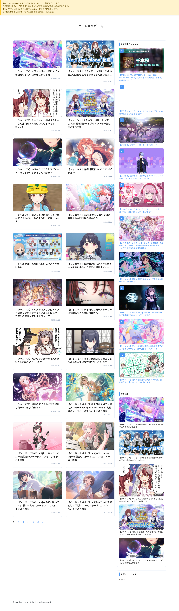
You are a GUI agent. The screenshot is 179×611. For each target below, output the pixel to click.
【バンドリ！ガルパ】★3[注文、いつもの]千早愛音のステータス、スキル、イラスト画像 (89, 456)
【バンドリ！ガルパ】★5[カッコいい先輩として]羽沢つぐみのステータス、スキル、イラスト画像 (90, 505)
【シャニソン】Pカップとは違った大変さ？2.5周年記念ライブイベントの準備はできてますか (89, 123)
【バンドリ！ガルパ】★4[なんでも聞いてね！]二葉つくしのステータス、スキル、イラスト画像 (37, 505)
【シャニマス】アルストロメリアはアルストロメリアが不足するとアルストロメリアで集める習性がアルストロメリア (37, 313)
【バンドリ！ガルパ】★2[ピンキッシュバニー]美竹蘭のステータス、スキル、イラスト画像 (37, 456)
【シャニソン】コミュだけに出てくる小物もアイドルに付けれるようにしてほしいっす (37, 218)
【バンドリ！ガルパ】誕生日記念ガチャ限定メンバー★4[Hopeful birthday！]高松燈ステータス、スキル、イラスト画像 (90, 407)
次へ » (40, 522)
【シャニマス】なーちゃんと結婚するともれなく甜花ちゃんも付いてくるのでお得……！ (37, 123)
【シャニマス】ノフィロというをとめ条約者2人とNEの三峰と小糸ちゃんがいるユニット (90, 74)
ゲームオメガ (87, 26)
